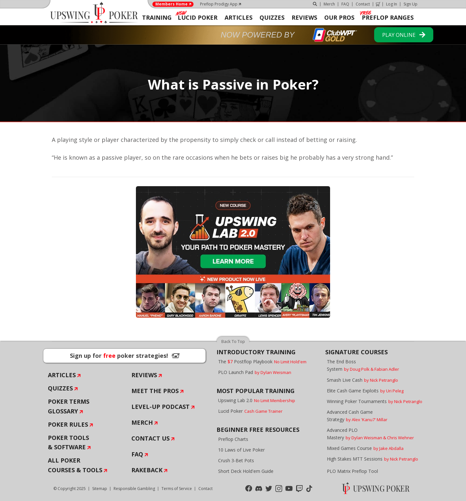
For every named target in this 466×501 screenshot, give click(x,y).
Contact (363, 4)
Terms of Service (176, 488)
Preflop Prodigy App (219, 4)
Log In (391, 4)
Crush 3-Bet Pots (236, 460)
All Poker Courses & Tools (75, 465)
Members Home (171, 4)
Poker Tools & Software (68, 442)
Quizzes (60, 388)
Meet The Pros (155, 391)
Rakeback (146, 470)
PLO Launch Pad (254, 372)
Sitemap (99, 488)
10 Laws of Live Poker (241, 450)
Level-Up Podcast (160, 406)
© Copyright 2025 (69, 488)
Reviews (144, 375)
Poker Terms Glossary (68, 406)
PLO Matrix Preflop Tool (352, 471)
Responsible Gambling (134, 488)
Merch (329, 4)
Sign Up (410, 4)
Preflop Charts (233, 439)
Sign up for (124, 355)
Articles (62, 375)
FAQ (345, 4)
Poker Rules (68, 424)
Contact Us (150, 438)
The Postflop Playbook (262, 361)
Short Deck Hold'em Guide (245, 471)
